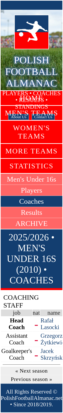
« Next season (31, 371)
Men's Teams (31, 113)
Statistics (32, 166)
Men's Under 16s (31, 179)
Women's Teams (31, 132)
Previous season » (31, 379)
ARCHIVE (31, 223)
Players (31, 190)
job (16, 313)
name (53, 313)
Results (31, 212)
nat (36, 313)
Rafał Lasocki (49, 324)
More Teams (31, 151)
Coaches (31, 201)
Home (31, 98)
